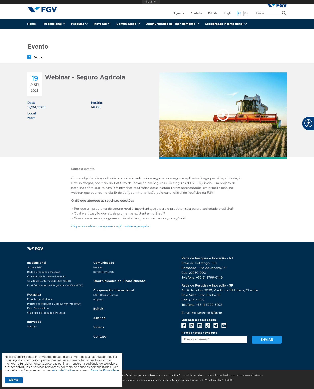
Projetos (98, 300)
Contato (196, 13)
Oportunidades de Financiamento (119, 281)
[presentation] (211, 357)
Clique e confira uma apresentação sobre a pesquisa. (110, 226)
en (246, 13)
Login (227, 13)
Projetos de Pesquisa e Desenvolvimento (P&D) (54, 304)
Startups (32, 327)
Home (31, 24)
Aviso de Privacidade (104, 370)
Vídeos (98, 327)
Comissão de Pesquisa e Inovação (46, 276)
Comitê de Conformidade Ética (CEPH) (49, 281)
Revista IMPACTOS (103, 272)
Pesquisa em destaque (40, 299)
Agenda (178, 13)
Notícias (98, 267)
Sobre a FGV (34, 267)
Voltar (39, 57)
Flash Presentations (38, 308)
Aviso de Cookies (63, 370)
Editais (212, 13)
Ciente (13, 380)
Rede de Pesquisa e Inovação (43, 272)
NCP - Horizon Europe (105, 295)
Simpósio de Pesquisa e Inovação (46, 313)
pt (239, 13)
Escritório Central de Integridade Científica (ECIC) (55, 285)
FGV (151, 2)
